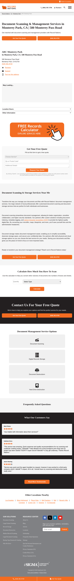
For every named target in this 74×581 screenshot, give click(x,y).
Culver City (32, 502)
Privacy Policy (43, 572)
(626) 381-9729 (7, 64)
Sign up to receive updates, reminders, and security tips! (56, 524)
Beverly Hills (63, 500)
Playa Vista (35, 500)
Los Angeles (9, 500)
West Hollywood (22, 500)
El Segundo (51, 502)
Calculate (37, 289)
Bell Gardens (46, 500)
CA (11, 13)
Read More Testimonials (37, 482)
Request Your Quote (37, 170)
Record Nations (6, 13)
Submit (64, 529)
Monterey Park (17, 13)
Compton (22, 502)
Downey (41, 502)
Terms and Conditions (32, 572)
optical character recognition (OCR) (36, 220)
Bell (55, 500)
